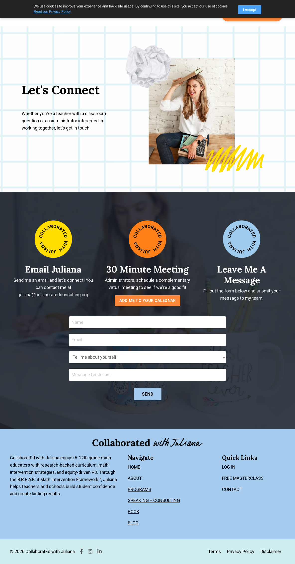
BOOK (133, 511)
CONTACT (232, 489)
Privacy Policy (240, 551)
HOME (134, 467)
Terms (214, 551)
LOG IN (228, 467)
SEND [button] (147, 394)
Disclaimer (270, 551)
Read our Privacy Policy (52, 11)
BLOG (133, 522)
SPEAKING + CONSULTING (154, 500)
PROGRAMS (139, 489)
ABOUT (135, 478)
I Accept (249, 10)
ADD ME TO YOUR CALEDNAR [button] (147, 300)
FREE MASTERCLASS (243, 478)
